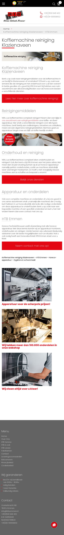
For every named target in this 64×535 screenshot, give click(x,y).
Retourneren (7, 459)
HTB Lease (5, 448)
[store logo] (14, 15)
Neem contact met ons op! (32, 246)
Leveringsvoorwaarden (11, 456)
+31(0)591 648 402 (52, 13)
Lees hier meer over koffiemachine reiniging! (32, 98)
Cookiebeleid (7, 465)
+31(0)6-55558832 (52, 16)
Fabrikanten (6, 451)
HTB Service (6, 442)
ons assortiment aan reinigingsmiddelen (20, 120)
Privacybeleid (7, 462)
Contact (5, 454)
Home (6, 28)
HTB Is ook (5, 445)
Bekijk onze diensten (32, 179)
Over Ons (5, 439)
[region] (54, 525)
